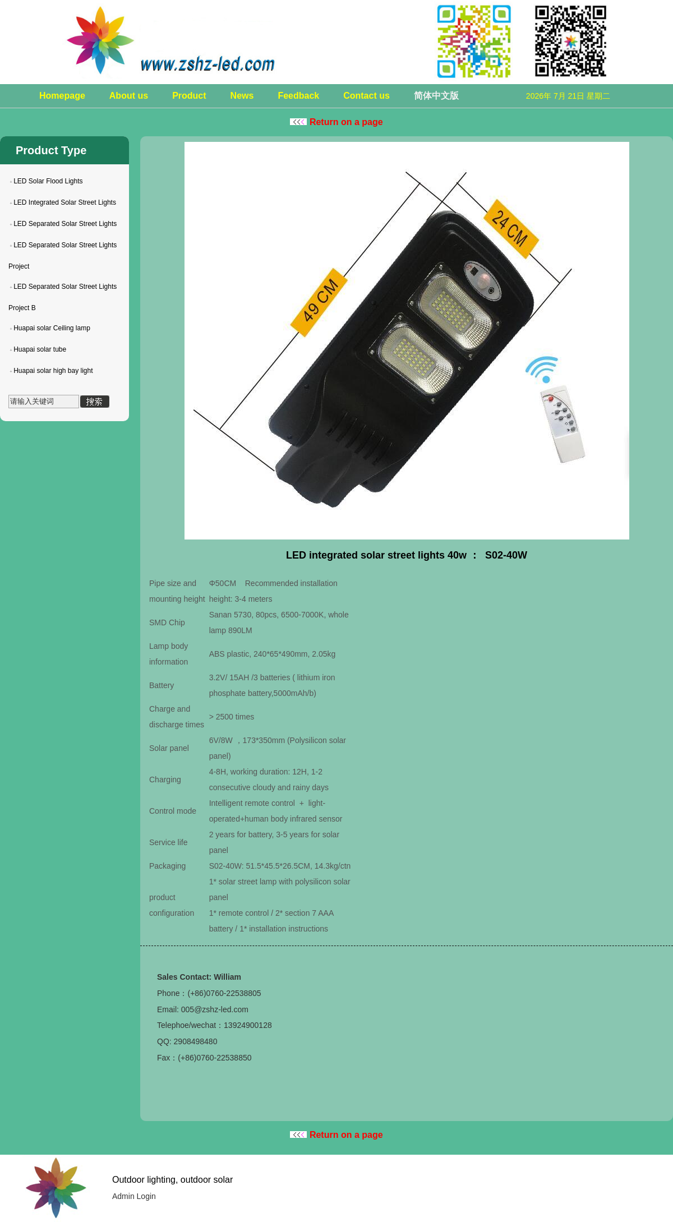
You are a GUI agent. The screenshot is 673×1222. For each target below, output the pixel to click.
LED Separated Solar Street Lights (65, 224)
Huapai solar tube (39, 349)
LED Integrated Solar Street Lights (64, 202)
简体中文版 (436, 95)
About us (128, 95)
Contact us (366, 95)
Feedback (298, 95)
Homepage (62, 95)
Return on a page (336, 122)
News (242, 95)
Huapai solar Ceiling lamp (51, 328)
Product (189, 95)
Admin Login (134, 1196)
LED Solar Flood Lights (47, 181)
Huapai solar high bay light (53, 371)
